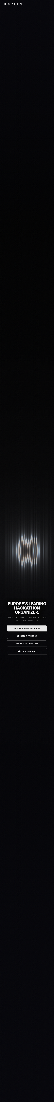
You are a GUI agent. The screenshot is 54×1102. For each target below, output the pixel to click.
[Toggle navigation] (49, 4)
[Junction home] (12, 4)
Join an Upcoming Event (27, 628)
